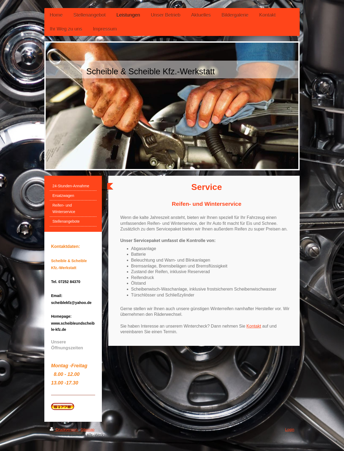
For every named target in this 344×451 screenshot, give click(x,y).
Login (289, 429)
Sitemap (87, 429)
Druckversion (64, 429)
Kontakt (253, 326)
